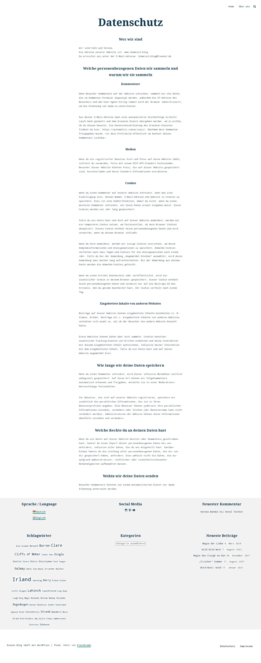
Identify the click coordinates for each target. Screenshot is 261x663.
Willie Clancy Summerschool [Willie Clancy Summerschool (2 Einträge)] (52, 618)
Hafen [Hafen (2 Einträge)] (28, 569)
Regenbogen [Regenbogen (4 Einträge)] (20, 604)
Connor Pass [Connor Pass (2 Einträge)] (47, 554)
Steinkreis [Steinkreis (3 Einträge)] (32, 611)
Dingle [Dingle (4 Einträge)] (59, 554)
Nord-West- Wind (210, 567)
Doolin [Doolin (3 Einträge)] (17, 561)
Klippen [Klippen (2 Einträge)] (22, 591)
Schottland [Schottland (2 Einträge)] (60, 605)
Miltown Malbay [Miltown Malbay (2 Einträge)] (48, 598)
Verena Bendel (209, 511)
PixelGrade (84, 645)
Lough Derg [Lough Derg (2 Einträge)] (18, 598)
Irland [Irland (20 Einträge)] (21, 579)
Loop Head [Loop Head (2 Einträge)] (62, 591)
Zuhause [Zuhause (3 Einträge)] (44, 624)
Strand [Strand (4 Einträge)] (45, 611)
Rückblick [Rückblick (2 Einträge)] (41, 605)
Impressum (246, 646)
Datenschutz (227, 646)
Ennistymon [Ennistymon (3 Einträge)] (45, 561)
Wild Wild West (211, 549)
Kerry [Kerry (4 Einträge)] (47, 580)
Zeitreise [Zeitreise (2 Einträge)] (33, 624)
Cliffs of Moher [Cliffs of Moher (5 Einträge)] (27, 554)
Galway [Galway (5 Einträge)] (20, 568)
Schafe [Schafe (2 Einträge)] (51, 605)
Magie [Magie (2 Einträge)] (27, 598)
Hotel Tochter (234, 511)
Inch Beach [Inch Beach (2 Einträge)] (38, 569)
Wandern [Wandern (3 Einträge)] (56, 611)
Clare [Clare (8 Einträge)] (56, 545)
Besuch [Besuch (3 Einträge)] (34, 545)
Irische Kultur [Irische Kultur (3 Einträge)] (54, 568)
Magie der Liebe (213, 543)
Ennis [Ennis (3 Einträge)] (33, 561)
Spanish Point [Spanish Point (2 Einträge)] (17, 612)
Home (231, 6)
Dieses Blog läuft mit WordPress (28, 645)
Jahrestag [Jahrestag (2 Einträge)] (37, 580)
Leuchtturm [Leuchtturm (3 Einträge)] (49, 590)
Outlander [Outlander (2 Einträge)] (61, 598)
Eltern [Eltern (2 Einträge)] (26, 561)
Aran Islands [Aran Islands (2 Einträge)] (22, 546)
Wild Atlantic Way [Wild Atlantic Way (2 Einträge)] (29, 618)
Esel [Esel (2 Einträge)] (56, 561)
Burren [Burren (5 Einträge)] (44, 546)
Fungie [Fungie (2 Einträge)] (62, 561)
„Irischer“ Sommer (210, 561)
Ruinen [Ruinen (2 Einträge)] (33, 605)
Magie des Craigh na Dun (209, 555)
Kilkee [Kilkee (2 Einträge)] (55, 580)
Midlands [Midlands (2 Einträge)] (35, 598)
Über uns (244, 6)
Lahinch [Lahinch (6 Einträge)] (34, 590)
